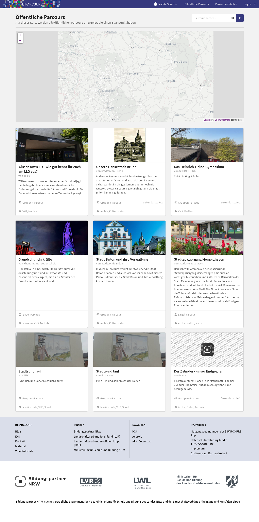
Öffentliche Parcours (197, 4)
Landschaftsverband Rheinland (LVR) (97, 436)
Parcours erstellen (226, 4)
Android (137, 436)
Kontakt (20, 441)
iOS (134, 431)
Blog (18, 431)
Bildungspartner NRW (87, 431)
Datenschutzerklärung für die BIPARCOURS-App (209, 441)
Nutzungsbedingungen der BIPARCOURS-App (216, 433)
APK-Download (141, 441)
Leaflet (207, 120)
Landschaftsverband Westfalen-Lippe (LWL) (97, 443)
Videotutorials (24, 451)
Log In (250, 4)
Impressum (198, 448)
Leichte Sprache (165, 4)
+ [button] (20, 35)
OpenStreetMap (222, 120)
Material (20, 446)
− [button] (20, 40)
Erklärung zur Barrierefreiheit (209, 453)
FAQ (17, 436)
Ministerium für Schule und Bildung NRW (99, 450)
